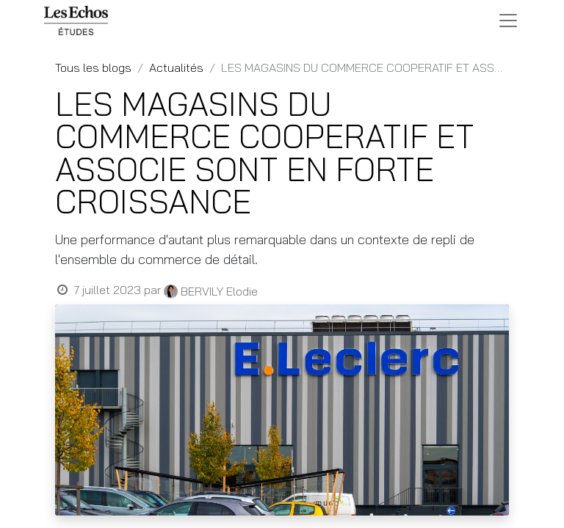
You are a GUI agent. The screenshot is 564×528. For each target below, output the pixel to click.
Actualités (176, 67)
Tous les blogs (93, 67)
